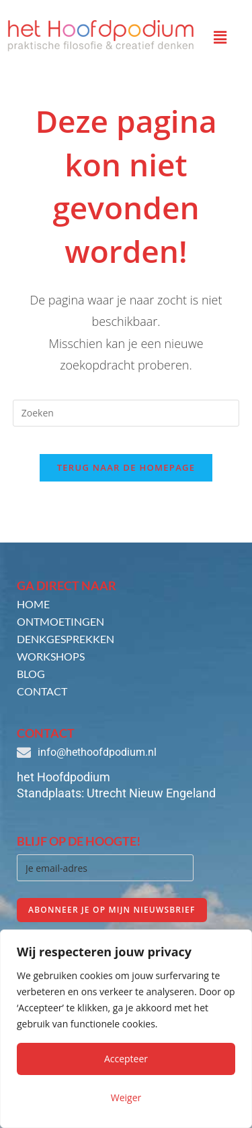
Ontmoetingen (60, 621)
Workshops (51, 656)
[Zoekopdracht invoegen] (126, 413)
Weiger (126, 1097)
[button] (220, 37)
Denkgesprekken (65, 638)
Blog (31, 673)
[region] (126, 1028)
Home (33, 604)
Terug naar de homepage (126, 467)
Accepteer (126, 1058)
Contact (42, 691)
